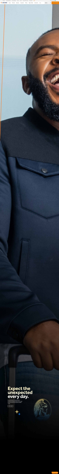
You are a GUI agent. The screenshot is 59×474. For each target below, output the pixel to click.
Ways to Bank (31, 2)
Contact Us (36, 2)
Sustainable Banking (8, 0)
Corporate (22, 2)
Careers (21, 0)
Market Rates (30, 0)
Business (17, 2)
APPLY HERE (10, 406)
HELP (34, 0)
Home (10, 2)
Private (26, 2)
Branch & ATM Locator (25, 0)
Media (18, 0)
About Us (4, 0)
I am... (40, 2)
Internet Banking (55, 2)
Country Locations (53, 0)
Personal (13, 2)
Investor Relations (14, 0)
